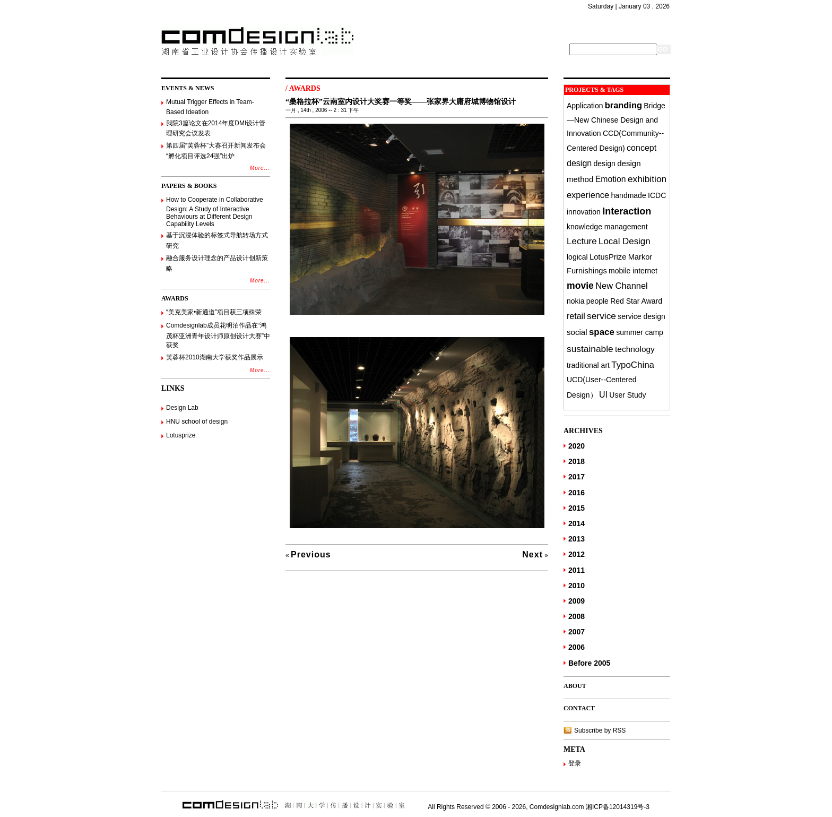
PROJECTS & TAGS (594, 89)
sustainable (590, 348)
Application (585, 105)
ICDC (657, 195)
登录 (574, 763)
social (577, 332)
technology (635, 349)
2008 (576, 616)
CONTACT (579, 708)
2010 (576, 585)
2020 (576, 446)
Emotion (610, 179)
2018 (576, 461)
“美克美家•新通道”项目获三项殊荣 (214, 312)
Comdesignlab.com (557, 807)
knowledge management (607, 226)
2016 (576, 492)
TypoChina (632, 365)
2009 (576, 601)
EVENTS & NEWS (187, 88)
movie (580, 285)
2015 (576, 508)
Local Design (625, 241)
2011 (576, 570)
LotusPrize (608, 257)
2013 (576, 539)
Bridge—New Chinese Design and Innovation (616, 119)
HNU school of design (197, 421)
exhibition (647, 179)
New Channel (621, 285)
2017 (576, 476)
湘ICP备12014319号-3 (617, 807)
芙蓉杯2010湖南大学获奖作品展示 (214, 357)
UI (603, 394)
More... (260, 168)
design (605, 163)
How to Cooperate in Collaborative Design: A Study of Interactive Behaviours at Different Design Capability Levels (214, 212)
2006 (576, 647)
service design (641, 316)
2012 (576, 554)
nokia (575, 301)
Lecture (582, 241)
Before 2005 (589, 663)
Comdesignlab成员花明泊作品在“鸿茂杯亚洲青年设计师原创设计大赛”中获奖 (218, 335)
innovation (584, 212)
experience (588, 195)
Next (532, 554)
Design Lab (182, 407)
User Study (627, 395)
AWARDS (174, 298)
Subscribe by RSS (600, 730)
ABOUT (575, 686)
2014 (576, 523)
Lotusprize (180, 435)
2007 (576, 631)
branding (623, 105)
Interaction (626, 211)
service (601, 316)
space (601, 332)
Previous (311, 554)
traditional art (588, 365)
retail (576, 316)
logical (577, 257)
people (597, 301)
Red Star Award (636, 301)
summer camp (639, 332)
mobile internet (633, 270)
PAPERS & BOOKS (188, 186)
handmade (628, 195)
